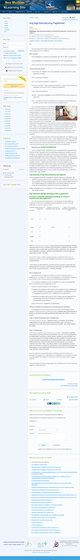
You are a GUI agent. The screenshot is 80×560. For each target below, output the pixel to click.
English (6, 21)
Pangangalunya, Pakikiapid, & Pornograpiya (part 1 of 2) (45, 489)
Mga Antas (38, 11)
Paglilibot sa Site (19, 11)
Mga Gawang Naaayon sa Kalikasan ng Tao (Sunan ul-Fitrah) (46, 505)
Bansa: (31, 429)
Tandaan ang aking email (9, 53)
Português (6, 29)
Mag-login (21, 50)
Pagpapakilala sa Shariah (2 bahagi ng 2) (41, 502)
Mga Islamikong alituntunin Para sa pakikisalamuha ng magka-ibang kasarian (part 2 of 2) (53, 497)
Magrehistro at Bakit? (16, 57)
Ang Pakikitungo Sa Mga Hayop (69, 385)
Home (3, 11)
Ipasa (43, 445)
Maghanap (55, 11)
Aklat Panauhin (64, 11)
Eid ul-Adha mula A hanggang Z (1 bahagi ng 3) (43, 507)
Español (6, 25)
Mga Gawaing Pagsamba (47, 40)
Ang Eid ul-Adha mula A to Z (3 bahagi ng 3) (42, 512)
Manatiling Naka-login (9, 51)
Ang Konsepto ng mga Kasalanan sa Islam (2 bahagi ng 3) (46, 530)
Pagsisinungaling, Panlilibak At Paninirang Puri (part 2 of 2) (46, 469)
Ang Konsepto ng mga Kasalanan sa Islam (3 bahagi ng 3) (46, 532)
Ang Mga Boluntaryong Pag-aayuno (40, 480)
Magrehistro (29, 11)
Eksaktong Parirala (8, 177)
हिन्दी (5, 31)
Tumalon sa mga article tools (70, 19)
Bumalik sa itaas (72, 396)
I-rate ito (32, 399)
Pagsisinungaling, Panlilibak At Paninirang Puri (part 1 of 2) (46, 467)
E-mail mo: (32, 426)
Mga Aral (37, 40)
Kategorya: (32, 40)
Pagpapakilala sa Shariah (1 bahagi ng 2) (41, 500)
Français (6, 27)
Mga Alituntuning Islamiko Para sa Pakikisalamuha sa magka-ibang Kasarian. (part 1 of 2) (53, 494)
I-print (46, 399)
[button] (4, 109)
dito (71, 449)
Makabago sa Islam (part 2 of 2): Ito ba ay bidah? (43, 517)
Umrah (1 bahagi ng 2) (37, 522)
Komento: (32, 433)
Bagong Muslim (15, 6)
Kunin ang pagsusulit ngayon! (54, 379)
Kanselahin (56, 445)
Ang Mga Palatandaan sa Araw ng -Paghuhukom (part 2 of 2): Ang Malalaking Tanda (52, 487)
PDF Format (73, 399)
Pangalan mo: (33, 422)
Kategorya (47, 11)
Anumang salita (7, 175)
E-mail (59, 399)
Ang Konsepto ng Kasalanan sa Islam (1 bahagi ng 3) (44, 527)
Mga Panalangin (58, 40)
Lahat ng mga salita (8, 173)
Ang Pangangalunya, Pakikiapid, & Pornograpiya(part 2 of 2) (46, 492)
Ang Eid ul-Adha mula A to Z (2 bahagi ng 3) (42, 510)
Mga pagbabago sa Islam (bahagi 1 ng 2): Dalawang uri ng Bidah (47, 515)
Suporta (10, 11)
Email (4, 43)
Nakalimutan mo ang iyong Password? (12, 55)
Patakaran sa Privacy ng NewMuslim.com (41, 552)
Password (5, 47)
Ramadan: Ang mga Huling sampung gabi (41, 520)
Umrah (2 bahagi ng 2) (37, 525)
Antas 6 (31, 17)
